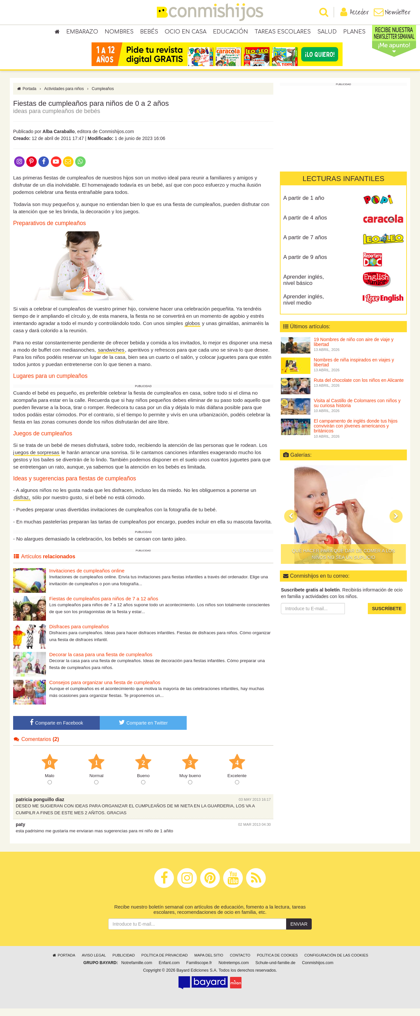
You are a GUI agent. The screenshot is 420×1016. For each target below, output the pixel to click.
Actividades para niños (64, 96)
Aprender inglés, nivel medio (303, 307)
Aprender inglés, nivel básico (303, 287)
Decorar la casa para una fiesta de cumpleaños (100, 662)
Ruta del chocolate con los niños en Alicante (359, 387)
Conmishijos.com (317, 970)
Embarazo (82, 33)
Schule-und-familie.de (275, 970)
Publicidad (124, 963)
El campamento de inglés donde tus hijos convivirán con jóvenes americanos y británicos (355, 433)
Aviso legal (94, 963)
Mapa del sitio (208, 963)
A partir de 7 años (305, 245)
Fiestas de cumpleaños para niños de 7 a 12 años (103, 606)
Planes (354, 33)
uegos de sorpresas (37, 460)
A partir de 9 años (305, 265)
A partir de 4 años (305, 225)
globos (192, 331)
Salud (327, 33)
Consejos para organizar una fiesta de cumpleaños (104, 690)
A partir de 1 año (303, 205)
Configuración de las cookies (336, 963)
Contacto (240, 963)
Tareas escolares (283, 33)
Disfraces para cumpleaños (79, 634)
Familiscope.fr (199, 970)
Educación (230, 33)
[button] (290, 524)
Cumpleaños (103, 96)
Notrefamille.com (136, 970)
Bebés (149, 33)
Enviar (298, 931)
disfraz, (22, 505)
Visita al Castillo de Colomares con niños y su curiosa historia (357, 410)
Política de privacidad (164, 963)
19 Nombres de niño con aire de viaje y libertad (353, 349)
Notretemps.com (234, 970)
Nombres (119, 33)
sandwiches (111, 357)
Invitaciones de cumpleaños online (86, 578)
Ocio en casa (185, 33)
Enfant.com (169, 970)
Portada (26, 96)
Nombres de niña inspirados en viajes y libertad (354, 370)
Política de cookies (277, 963)
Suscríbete (387, 616)
